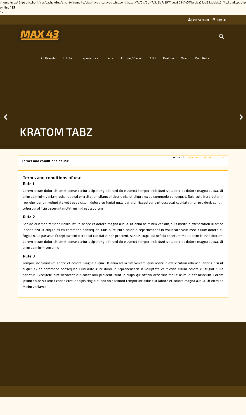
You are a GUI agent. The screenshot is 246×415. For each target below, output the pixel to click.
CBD (153, 58)
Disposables (89, 58)
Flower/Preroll (132, 58)
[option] (123, 108)
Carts (110, 58)
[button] (18, 108)
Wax (184, 58)
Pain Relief (203, 58)
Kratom (168, 58)
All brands (48, 58)
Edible (67, 58)
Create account (199, 19)
